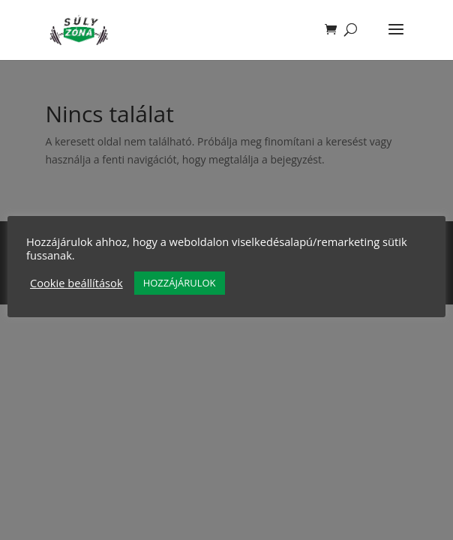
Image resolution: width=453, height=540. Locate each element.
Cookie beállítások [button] (76, 283)
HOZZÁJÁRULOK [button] (179, 283)
